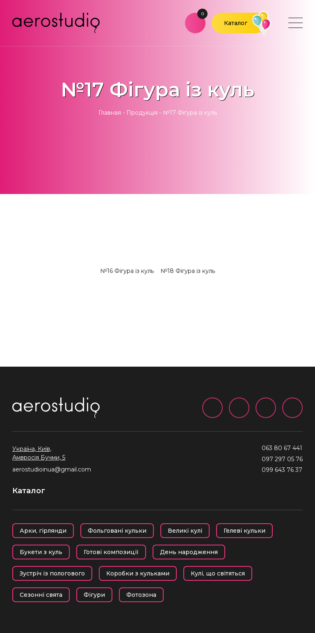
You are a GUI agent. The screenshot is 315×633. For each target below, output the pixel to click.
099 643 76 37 (282, 470)
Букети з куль (41, 552)
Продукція (142, 112)
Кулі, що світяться (218, 573)
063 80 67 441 (282, 448)
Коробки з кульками (137, 573)
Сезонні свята (41, 594)
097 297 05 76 (282, 459)
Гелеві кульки (244, 530)
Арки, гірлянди (43, 530)
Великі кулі (185, 530)
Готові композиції (111, 552)
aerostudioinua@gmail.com (51, 469)
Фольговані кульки (117, 530)
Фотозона (141, 594)
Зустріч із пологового (52, 573)
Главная (109, 112)
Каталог (235, 23)
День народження (189, 552)
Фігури (94, 594)
